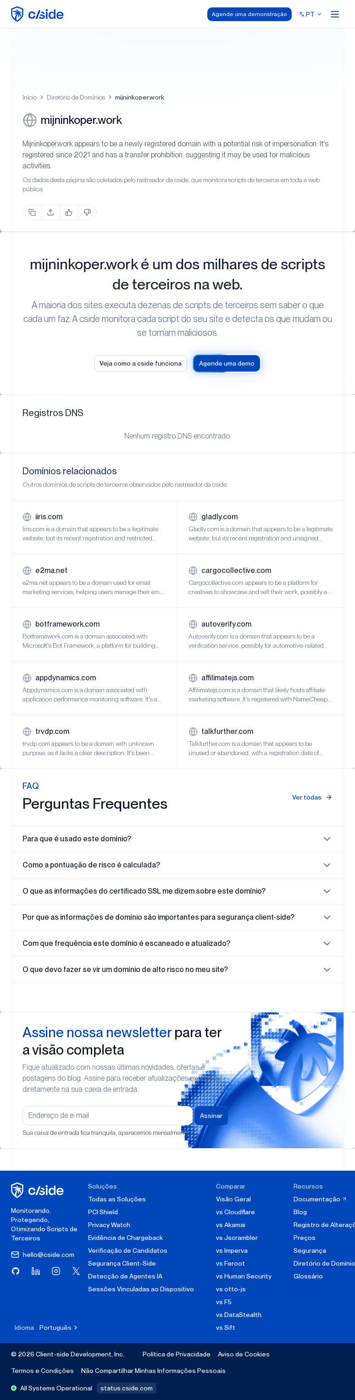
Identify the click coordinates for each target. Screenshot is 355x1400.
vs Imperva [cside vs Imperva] (232, 1250)
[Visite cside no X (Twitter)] (76, 1271)
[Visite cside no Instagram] (56, 1271)
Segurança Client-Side (122, 1263)
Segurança (310, 1250)
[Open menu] (334, 14)
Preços (305, 1237)
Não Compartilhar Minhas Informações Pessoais (153, 1370)
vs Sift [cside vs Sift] (225, 1327)
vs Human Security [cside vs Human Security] (244, 1276)
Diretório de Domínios (76, 97)
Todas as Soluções (117, 1199)
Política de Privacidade (177, 1354)
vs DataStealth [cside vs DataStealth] (238, 1314)
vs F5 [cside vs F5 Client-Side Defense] (224, 1302)
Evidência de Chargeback (125, 1237)
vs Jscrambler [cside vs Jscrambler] (237, 1237)
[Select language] (310, 14)
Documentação (320, 1199)
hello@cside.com (42, 1254)
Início (29, 97)
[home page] (39, 14)
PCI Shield (103, 1212)
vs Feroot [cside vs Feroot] (230, 1263)
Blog (300, 1212)
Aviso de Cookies (244, 1354)
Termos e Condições (42, 1370)
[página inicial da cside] (39, 1190)
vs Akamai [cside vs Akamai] (230, 1224)
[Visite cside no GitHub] (15, 1271)
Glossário (308, 1276)
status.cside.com (126, 1388)
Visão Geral (233, 1199)
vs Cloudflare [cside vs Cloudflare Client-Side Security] (235, 1212)
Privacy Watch (109, 1224)
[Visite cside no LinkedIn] (35, 1271)
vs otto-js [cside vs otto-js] (231, 1289)
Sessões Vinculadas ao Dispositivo (141, 1289)
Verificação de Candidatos (127, 1250)
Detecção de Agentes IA (125, 1276)
